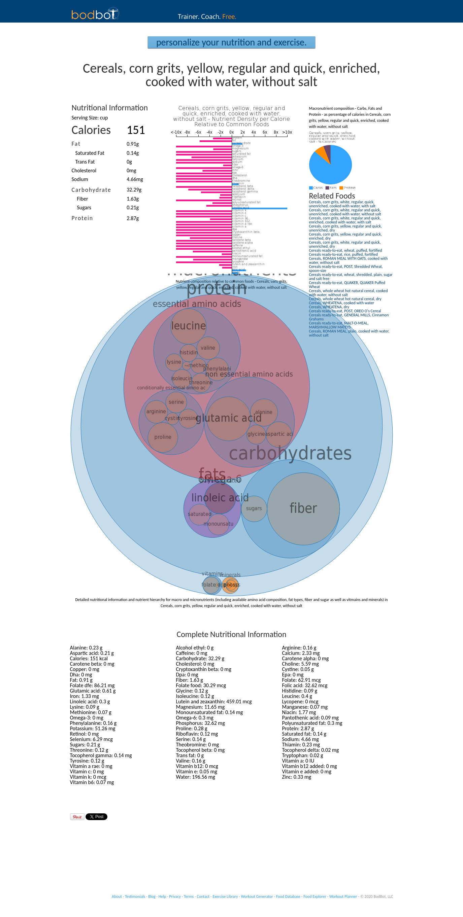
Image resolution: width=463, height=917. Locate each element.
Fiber (82, 199)
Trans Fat (85, 161)
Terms (189, 896)
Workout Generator (257, 896)
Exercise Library (225, 896)
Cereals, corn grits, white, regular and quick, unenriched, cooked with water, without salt (345, 212)
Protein (82, 218)
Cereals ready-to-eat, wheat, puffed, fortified (345, 250)
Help (162, 896)
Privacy (175, 896)
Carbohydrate (91, 189)
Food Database (288, 896)
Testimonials (135, 896)
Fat (76, 143)
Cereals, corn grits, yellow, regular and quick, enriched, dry (345, 236)
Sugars (84, 207)
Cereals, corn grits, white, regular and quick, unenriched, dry (345, 244)
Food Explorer (314, 896)
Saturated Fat (89, 153)
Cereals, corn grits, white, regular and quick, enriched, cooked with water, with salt (345, 220)
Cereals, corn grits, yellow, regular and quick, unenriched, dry (345, 228)
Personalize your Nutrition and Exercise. (231, 42)
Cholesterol (84, 170)
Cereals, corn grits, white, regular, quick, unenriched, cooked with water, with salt (342, 204)
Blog (151, 896)
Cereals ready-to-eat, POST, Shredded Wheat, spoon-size (346, 268)
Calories (91, 129)
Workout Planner (343, 896)
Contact (203, 896)
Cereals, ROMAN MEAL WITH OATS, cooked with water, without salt (348, 260)
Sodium (80, 179)
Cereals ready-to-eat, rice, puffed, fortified (343, 254)
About (117, 896)
